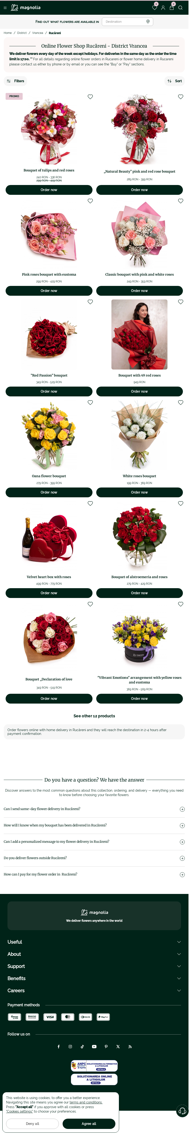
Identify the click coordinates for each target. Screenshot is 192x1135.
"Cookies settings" (19, 1111)
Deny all (32, 1124)
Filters (15, 81)
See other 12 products (94, 716)
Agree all (89, 1124)
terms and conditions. (86, 1102)
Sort (174, 81)
